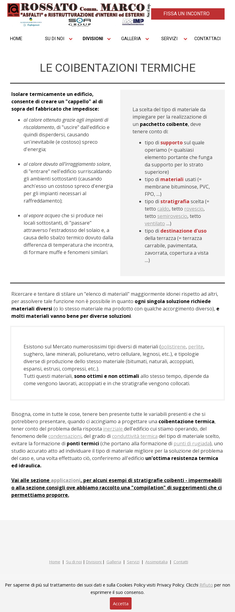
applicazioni (65, 480)
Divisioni (94, 561)
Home (54, 561)
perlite (195, 346)
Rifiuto (206, 585)
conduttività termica (135, 436)
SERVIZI (169, 38)
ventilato (155, 223)
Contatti (180, 561)
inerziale (113, 428)
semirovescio (172, 216)
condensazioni (64, 436)
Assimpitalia (156, 561)
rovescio (193, 208)
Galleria (113, 561)
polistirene (173, 346)
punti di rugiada (191, 443)
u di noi (75, 561)
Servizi (133, 561)
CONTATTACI (207, 38)
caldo (163, 208)
